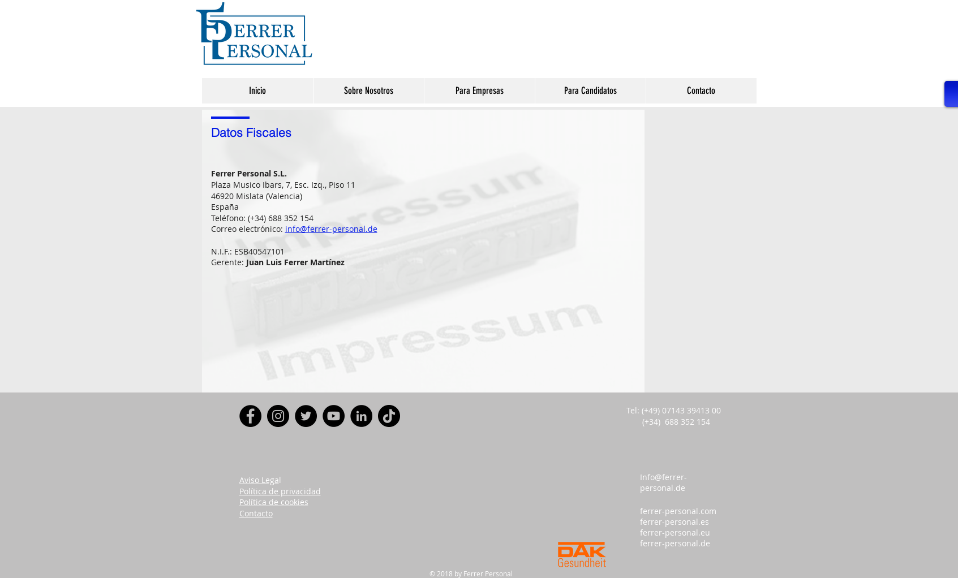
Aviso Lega (259, 480)
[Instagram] (278, 416)
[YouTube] (334, 416)
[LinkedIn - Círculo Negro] (361, 416)
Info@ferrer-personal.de (663, 482)
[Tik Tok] (389, 416)
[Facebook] (250, 416)
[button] (368, 90)
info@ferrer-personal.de (331, 228)
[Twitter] (306, 416)
